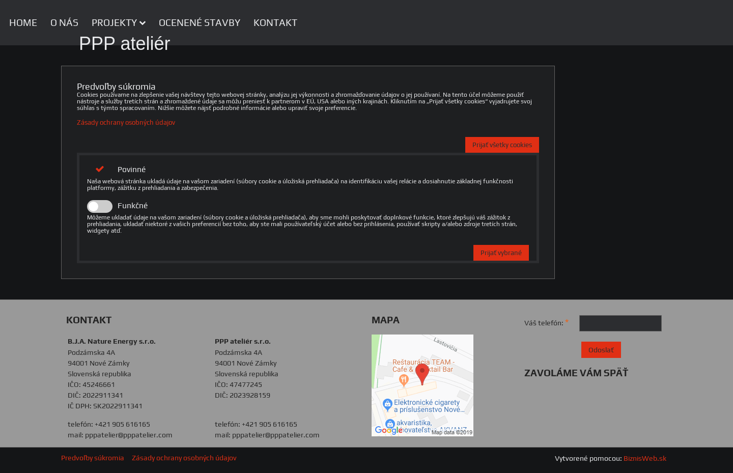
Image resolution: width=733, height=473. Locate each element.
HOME (23, 22)
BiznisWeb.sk (645, 458)
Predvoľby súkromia (92, 458)
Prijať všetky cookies (502, 145)
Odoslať (601, 350)
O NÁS (64, 22)
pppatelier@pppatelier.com (129, 435)
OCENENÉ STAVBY (199, 22)
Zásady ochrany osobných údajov (126, 122)
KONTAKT (275, 22)
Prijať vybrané (501, 253)
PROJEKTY (119, 22)
